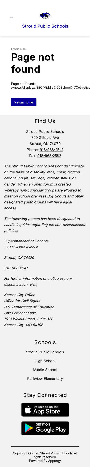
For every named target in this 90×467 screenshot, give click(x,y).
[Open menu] (11, 18)
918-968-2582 (49, 155)
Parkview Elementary (45, 378)
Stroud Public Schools (45, 352)
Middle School (45, 369)
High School (45, 361)
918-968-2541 (51, 149)
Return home (23, 102)
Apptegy (54, 461)
